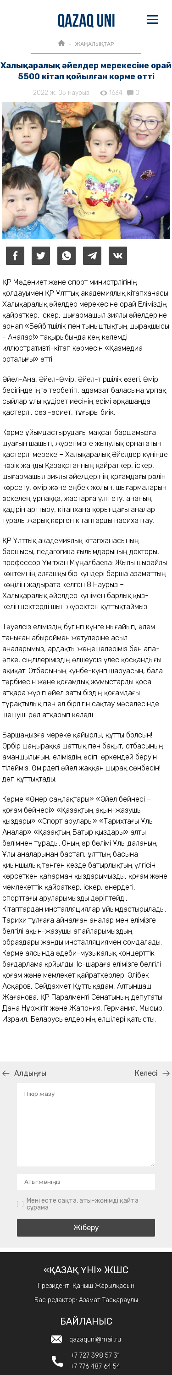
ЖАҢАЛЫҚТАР (94, 44)
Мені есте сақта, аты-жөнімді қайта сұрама (83, 1204)
